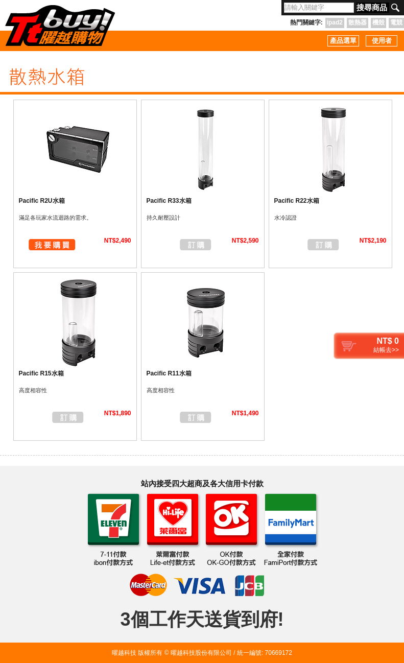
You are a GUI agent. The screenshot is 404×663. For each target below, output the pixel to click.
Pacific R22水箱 (296, 200)
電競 (396, 22)
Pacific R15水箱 (41, 373)
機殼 (378, 22)
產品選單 (343, 40)
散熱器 (357, 22)
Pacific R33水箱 (169, 200)
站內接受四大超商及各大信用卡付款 (202, 483)
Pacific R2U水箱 (42, 200)
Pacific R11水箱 (169, 373)
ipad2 (335, 22)
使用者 (382, 40)
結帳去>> (386, 349)
